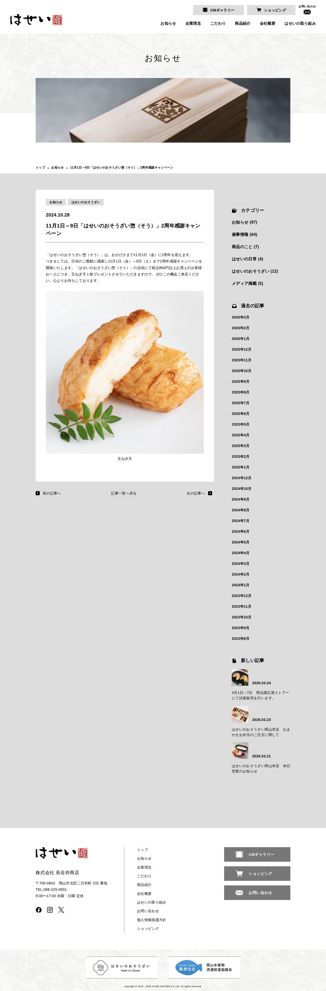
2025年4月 (240, 435)
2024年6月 (240, 531)
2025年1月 (240, 467)
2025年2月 (240, 456)
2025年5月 (240, 424)
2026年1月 (240, 339)
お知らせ (168, 23)
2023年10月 (242, 617)
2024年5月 (240, 542)
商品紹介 (242, 23)
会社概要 (267, 23)
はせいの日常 (244, 259)
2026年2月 (240, 328)
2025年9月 (240, 381)
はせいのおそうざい (86, 202)
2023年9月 (240, 628)
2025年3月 (240, 446)
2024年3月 (240, 564)
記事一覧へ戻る (124, 493)
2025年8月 (240, 392)
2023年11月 (242, 606)
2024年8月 (240, 510)
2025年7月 (240, 403)
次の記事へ (196, 493)
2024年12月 (242, 478)
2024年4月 (240, 553)
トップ (40, 167)
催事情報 (240, 234)
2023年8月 (240, 639)
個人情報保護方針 (151, 920)
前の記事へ (52, 493)
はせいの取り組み (300, 23)
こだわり (218, 23)
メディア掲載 (244, 283)
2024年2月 (240, 574)
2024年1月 (240, 585)
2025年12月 (242, 349)
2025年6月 (240, 414)
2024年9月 (240, 499)
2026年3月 (240, 317)
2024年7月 (240, 521)
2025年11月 (242, 360)
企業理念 (193, 23)
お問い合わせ (307, 6)
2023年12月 (242, 596)
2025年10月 (242, 371)
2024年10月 (242, 489)
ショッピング (275, 10)
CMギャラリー (223, 10)
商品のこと (242, 247)
